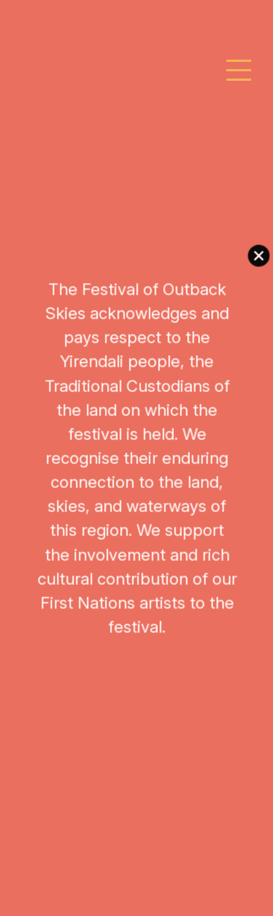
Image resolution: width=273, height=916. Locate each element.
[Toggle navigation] (239, 70)
